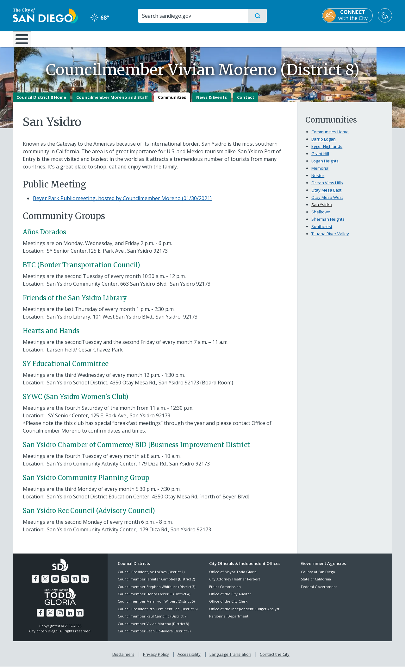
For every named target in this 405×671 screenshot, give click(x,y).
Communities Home (330, 136)
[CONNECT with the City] (347, 15)
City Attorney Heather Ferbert (234, 583)
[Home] (25, 41)
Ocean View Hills (327, 187)
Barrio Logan (323, 143)
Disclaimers (123, 659)
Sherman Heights (328, 223)
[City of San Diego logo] (45, 15)
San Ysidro (321, 209)
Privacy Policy (156, 659)
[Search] (193, 16)
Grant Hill (320, 158)
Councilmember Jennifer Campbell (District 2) (156, 583)
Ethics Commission (225, 591)
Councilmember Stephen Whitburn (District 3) (156, 591)
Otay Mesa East (326, 194)
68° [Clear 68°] (99, 17)
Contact (245, 101)
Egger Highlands (326, 151)
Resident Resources (124, 38)
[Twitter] (45, 583)
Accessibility (189, 659)
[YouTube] (55, 583)
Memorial (320, 172)
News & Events (211, 101)
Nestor (317, 180)
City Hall (361, 38)
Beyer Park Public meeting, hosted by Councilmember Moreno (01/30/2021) (122, 202)
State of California (316, 583)
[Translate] (385, 15)
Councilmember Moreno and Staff (112, 101)
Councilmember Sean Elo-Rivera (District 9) (154, 635)
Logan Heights (325, 165)
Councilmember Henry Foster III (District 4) (154, 598)
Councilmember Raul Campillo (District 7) (152, 620)
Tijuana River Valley (330, 238)
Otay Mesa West (327, 202)
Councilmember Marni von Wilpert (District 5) (156, 606)
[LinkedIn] (85, 583)
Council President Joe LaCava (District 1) (151, 576)
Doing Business (180, 38)
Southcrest (321, 231)
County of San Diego (318, 576)
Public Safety (300, 38)
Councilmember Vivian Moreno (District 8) (153, 628)
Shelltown (320, 216)
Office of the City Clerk (228, 606)
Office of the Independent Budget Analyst (244, 613)
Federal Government (319, 591)
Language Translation (230, 659)
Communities (172, 101)
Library (238, 38)
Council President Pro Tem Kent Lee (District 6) (157, 613)
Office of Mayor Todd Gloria (233, 576)
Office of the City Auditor (230, 598)
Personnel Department (228, 620)
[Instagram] (65, 583)
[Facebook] (35, 583)
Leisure (66, 38)
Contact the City (275, 659)
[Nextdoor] (75, 583)
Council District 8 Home (41, 101)
